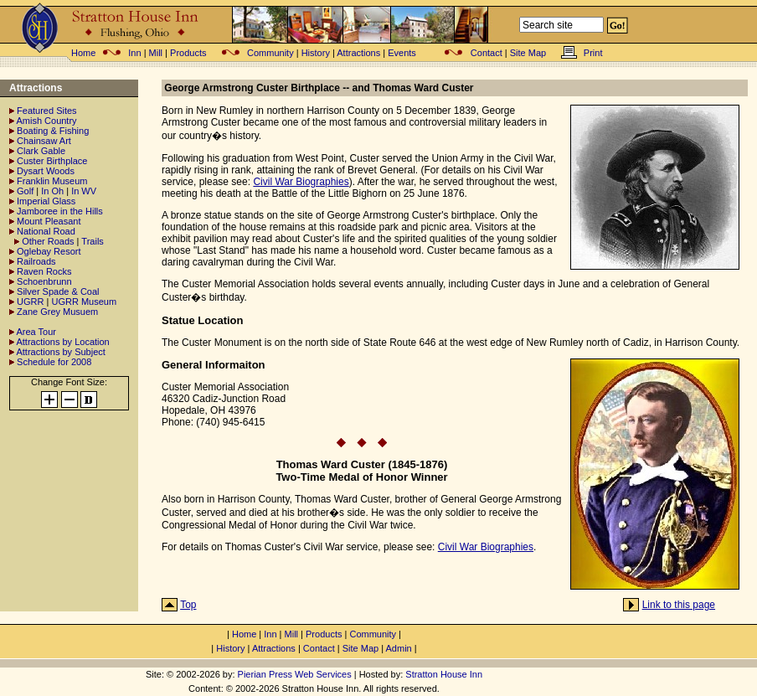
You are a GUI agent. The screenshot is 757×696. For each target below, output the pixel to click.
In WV (83, 191)
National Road (46, 231)
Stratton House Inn (443, 674)
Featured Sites (47, 111)
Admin (399, 648)
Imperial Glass (46, 201)
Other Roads (48, 241)
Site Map (528, 53)
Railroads (36, 261)
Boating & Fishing (53, 131)
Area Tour (36, 332)
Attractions (358, 53)
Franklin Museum (52, 181)
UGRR (30, 301)
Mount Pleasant (48, 221)
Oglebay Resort (48, 251)
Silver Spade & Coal (58, 291)
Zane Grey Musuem (57, 312)
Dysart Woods (46, 171)
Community (270, 53)
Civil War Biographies (300, 182)
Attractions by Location (62, 342)
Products (188, 53)
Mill (156, 53)
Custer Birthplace (52, 161)
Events (402, 53)
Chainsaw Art (44, 141)
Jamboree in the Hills (60, 211)
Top (188, 605)
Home (83, 53)
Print (593, 53)
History (315, 53)
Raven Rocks (44, 271)
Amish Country (46, 121)
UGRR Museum (83, 301)
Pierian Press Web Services (295, 674)
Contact (486, 53)
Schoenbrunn (44, 281)
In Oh (52, 191)
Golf (25, 191)
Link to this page (678, 605)
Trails (92, 241)
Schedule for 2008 (54, 362)
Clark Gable (41, 151)
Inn (134, 53)
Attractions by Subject (60, 352)
